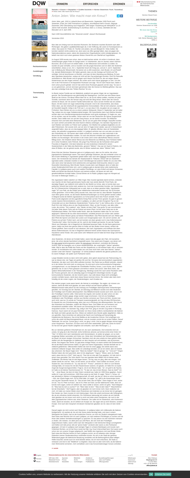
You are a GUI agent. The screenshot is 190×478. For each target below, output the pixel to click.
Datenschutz (132, 461)
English (37, 455)
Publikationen (90, 461)
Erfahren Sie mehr (162, 474)
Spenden (65, 458)
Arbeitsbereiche (54, 461)
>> (156, 27)
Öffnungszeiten (104, 461)
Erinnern (63, 9)
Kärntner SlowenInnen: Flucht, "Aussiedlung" (108, 9)
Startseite (55, 9)
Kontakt (154, 455)
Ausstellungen (38, 71)
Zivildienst (89, 458)
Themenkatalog (38, 93)
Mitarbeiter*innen (54, 460)
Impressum (131, 460)
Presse (64, 460)
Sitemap (130, 463)
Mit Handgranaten (151, 36)
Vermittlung (37, 76)
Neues (37, 461)
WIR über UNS (53, 458)
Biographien (72, 9)
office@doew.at (151, 465)
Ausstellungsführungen (106, 458)
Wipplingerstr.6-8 (151, 460)
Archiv (76, 460)
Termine (37, 459)
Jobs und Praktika (104, 460)
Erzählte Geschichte (85, 9)
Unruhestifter (152, 23)
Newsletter (65, 461)
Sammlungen (78, 461)
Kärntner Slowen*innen (149, 15)
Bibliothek (77, 458)
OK (151, 474)
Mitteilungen (132, 458)
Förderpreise (90, 460)
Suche (35, 97)
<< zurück (55, 448)
